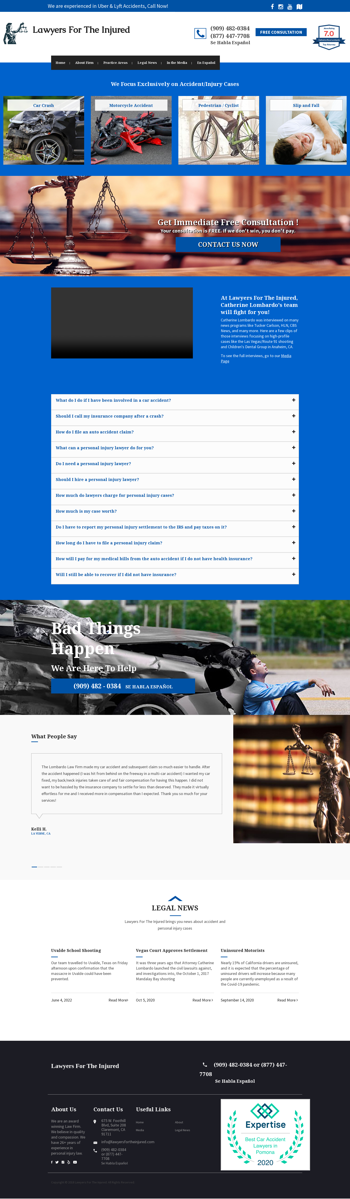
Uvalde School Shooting (76, 950)
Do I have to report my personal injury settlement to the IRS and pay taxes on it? (141, 527)
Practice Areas (115, 62)
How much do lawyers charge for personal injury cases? (115, 495)
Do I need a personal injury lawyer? (93, 463)
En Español (206, 62)
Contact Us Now (228, 244)
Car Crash (43, 105)
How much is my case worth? (86, 511)
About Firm (84, 62)
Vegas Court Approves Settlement (172, 950)
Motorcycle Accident (131, 105)
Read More (118, 1000)
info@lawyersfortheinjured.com (127, 1142)
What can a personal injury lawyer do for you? (105, 447)
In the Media (177, 62)
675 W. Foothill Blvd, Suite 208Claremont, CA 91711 (113, 1127)
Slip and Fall (306, 105)
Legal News (147, 62)
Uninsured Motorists (243, 950)
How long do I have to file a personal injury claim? (109, 542)
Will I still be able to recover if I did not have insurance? (116, 574)
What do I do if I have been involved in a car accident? (113, 400)
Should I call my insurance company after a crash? (110, 416)
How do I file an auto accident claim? (95, 432)
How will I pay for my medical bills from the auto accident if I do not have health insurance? (154, 558)
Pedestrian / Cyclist (218, 105)
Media (140, 1130)
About (179, 1123)
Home (60, 62)
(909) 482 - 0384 (124, 686)
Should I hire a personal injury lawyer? (97, 479)
